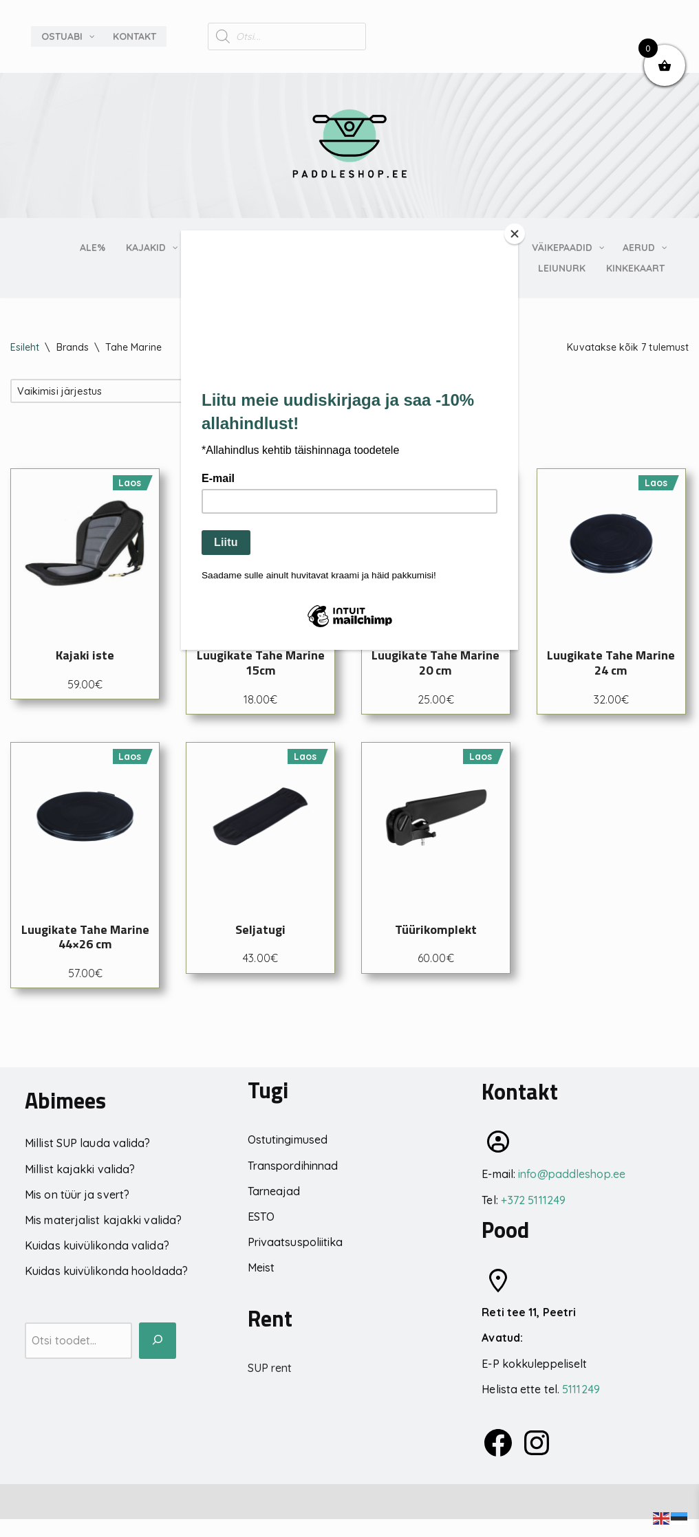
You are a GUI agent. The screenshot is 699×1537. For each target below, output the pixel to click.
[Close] (514, 234)
